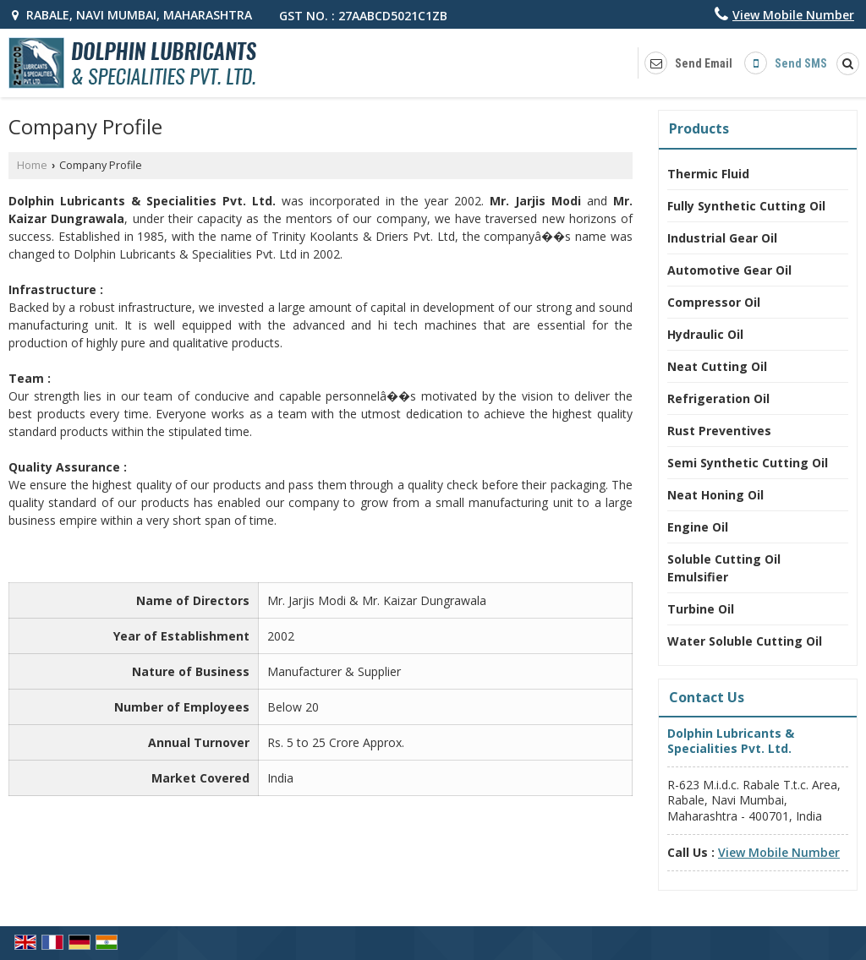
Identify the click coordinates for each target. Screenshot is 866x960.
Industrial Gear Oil (722, 238)
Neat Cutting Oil (717, 366)
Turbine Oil (700, 609)
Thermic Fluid (708, 174)
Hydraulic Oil (705, 334)
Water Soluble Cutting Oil (744, 641)
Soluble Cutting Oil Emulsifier (724, 568)
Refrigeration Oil (718, 398)
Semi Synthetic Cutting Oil (747, 463)
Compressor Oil (713, 302)
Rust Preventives (719, 431)
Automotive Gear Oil (729, 270)
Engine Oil (697, 527)
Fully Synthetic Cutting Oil (746, 206)
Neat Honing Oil (715, 495)
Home (32, 165)
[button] (793, 15)
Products (699, 128)
